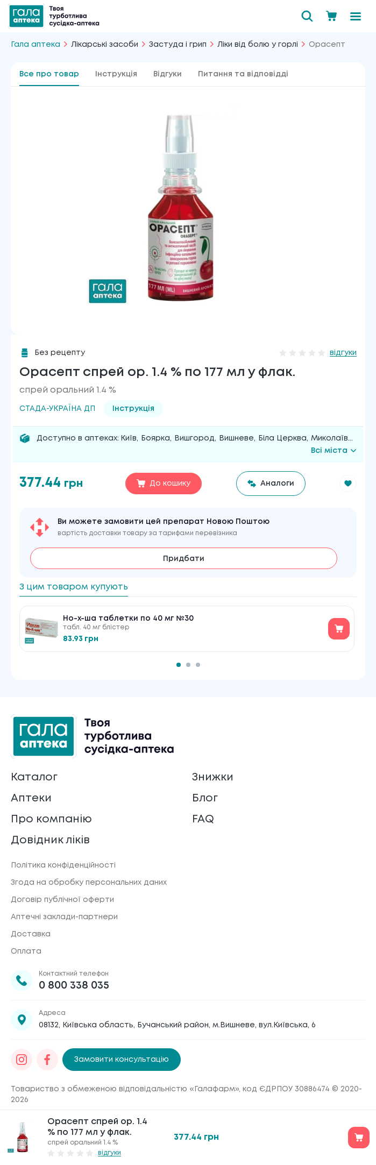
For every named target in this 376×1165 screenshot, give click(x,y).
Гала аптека (35, 44)
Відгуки (167, 74)
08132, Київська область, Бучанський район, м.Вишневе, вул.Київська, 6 (177, 1025)
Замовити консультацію (121, 1059)
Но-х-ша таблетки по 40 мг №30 (128, 618)
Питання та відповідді (243, 74)
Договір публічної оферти (62, 900)
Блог (205, 798)
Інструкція (116, 74)
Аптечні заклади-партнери (64, 917)
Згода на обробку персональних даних (89, 882)
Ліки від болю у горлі (257, 44)
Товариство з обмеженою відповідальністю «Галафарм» (125, 1089)
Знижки (212, 777)
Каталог (34, 777)
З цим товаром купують (73, 587)
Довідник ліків (50, 840)
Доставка (31, 934)
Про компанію (51, 819)
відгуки (343, 353)
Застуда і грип (178, 44)
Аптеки (31, 798)
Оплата (26, 951)
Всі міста (334, 450)
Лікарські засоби (104, 44)
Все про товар (49, 74)
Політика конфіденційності (63, 865)
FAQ (203, 819)
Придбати (183, 559)
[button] (348, 483)
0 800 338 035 (74, 986)
